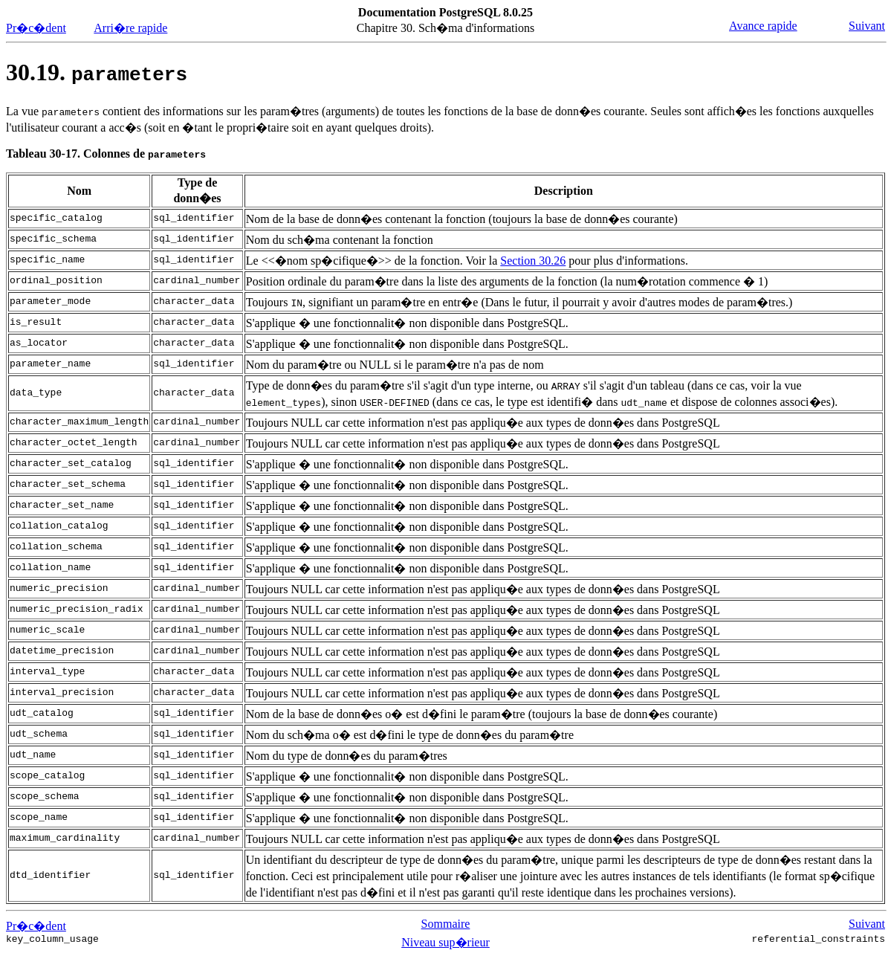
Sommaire (445, 923)
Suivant (867, 25)
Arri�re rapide (130, 28)
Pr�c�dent (36, 28)
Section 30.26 (533, 260)
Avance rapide (763, 25)
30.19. (96, 72)
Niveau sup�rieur (445, 942)
